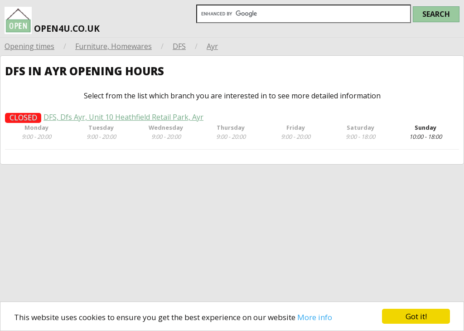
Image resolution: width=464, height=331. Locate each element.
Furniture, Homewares (113, 46)
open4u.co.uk (52, 17)
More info (314, 317)
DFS (179, 46)
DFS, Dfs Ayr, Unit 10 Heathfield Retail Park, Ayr (123, 120)
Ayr (212, 46)
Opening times (29, 46)
